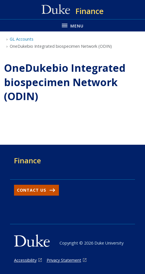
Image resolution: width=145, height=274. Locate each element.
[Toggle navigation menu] (72, 25)
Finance (27, 160)
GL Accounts (21, 39)
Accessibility (25, 260)
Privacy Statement (64, 260)
